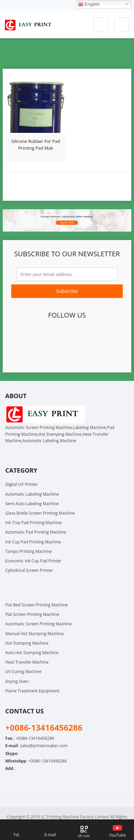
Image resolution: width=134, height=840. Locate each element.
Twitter (35, 335)
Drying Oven (16, 681)
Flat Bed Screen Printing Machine (36, 605)
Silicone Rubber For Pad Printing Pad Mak (35, 144)
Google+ (50, 335)
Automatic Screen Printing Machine (38, 624)
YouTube (97, 335)
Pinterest (82, 335)
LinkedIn (66, 335)
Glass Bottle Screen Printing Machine (40, 513)
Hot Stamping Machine (26, 643)
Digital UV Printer (21, 484)
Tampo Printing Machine (28, 551)
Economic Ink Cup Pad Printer (33, 561)
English (88, 4)
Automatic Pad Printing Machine (35, 532)
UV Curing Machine (23, 671)
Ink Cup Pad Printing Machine (33, 542)
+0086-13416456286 (47, 761)
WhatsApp (58, 353)
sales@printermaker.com (44, 746)
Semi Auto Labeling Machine (32, 504)
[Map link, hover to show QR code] (84, 829)
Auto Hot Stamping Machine (31, 652)
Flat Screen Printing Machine (32, 614)
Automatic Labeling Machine (32, 494)
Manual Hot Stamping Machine (34, 634)
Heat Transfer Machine (26, 662)
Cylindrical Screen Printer (29, 570)
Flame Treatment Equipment (32, 691)
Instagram (113, 335)
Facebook (19, 335)
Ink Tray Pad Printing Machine (33, 522)
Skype (74, 353)
